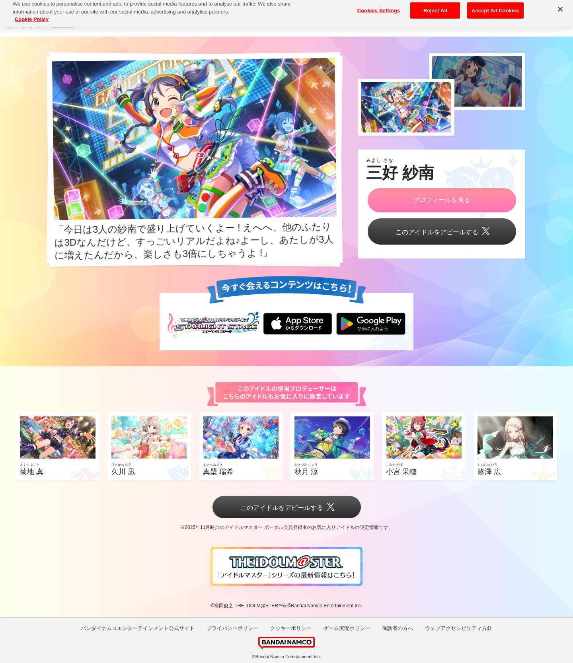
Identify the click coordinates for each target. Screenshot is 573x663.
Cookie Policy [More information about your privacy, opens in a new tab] (32, 13)
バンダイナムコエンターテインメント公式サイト (138, 628)
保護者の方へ (397, 628)
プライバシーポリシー (232, 628)
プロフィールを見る (441, 199)
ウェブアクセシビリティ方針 (458, 628)
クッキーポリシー (291, 628)
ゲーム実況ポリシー (347, 628)
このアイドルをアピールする (442, 232)
